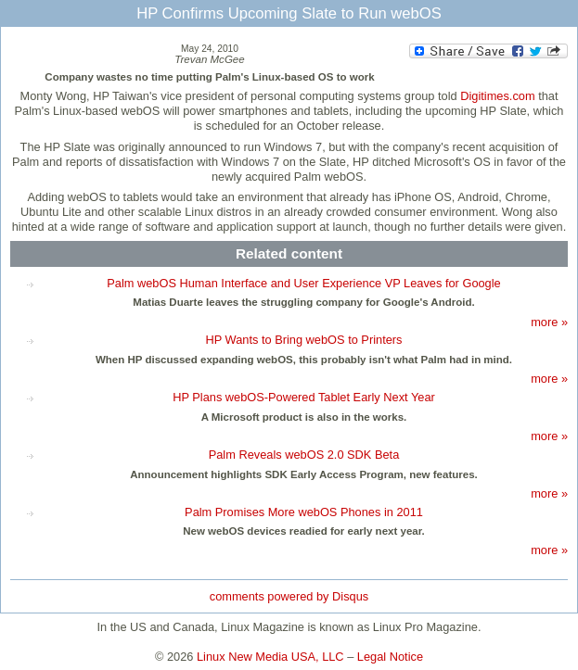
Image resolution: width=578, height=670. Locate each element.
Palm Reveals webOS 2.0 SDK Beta (304, 454)
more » (549, 322)
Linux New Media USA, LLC (270, 657)
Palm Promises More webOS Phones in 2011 (304, 512)
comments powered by (289, 596)
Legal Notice (390, 657)
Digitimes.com (497, 96)
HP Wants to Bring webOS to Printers (304, 340)
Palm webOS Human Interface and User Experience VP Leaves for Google (303, 283)
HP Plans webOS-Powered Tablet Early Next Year (304, 397)
